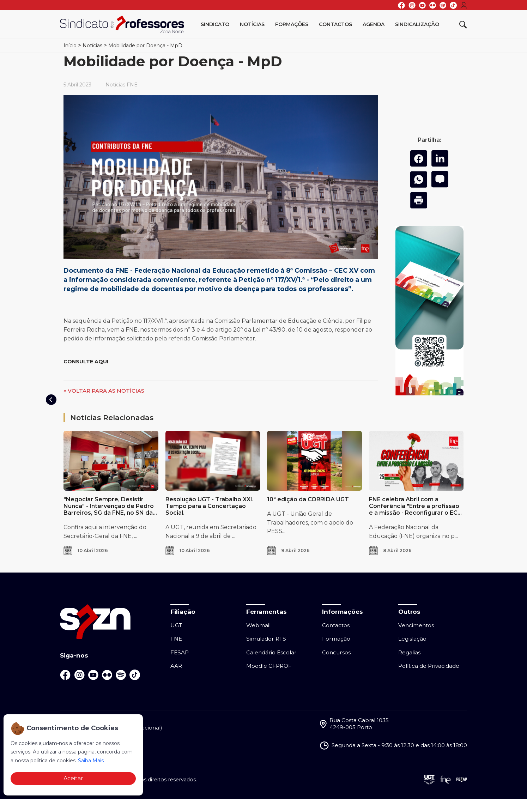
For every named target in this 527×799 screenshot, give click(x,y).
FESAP (179, 652)
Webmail (258, 625)
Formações (291, 24)
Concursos (336, 652)
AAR (176, 665)
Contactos (335, 24)
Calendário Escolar (271, 652)
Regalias (409, 652)
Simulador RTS (266, 638)
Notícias (252, 24)
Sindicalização (417, 24)
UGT (176, 625)
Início (70, 45)
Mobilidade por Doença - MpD (145, 45)
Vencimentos (416, 625)
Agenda (373, 24)
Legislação (412, 638)
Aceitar (73, 778)
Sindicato (215, 24)
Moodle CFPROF (269, 665)
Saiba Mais (91, 760)
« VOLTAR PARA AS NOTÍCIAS (103, 390)
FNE (176, 638)
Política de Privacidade (428, 665)
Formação (336, 638)
